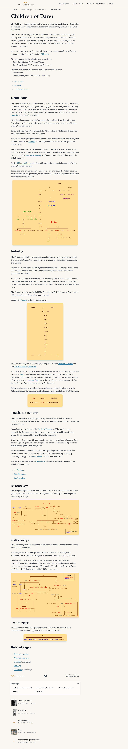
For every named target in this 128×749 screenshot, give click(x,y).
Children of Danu (23, 163)
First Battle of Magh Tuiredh (25, 367)
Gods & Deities (78, 3)
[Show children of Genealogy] (46, 10)
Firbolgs (17, 85)
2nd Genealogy (20, 474)
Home (15, 9)
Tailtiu (22, 374)
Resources (100, 3)
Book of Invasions (21, 654)
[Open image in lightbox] (45, 212)
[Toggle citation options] (45, 675)
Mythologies (64, 3)
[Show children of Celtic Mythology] (33, 10)
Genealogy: (15, 684)
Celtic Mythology (26, 9)
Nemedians (18, 81)
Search (110, 3)
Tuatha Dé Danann (33, 155)
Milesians (45, 54)
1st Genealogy (19, 470)
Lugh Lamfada (32, 380)
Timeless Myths (20, 676)
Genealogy (41, 9)
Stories (90, 3)
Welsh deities (37, 456)
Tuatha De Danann (21, 89)
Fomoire (17, 662)
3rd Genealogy (20, 478)
